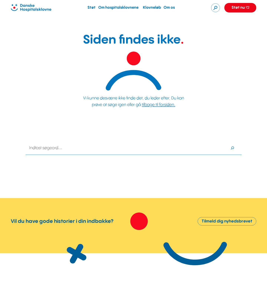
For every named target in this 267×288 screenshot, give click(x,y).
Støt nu (240, 8)
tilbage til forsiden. (158, 105)
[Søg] (215, 7)
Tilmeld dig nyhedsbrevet (227, 221)
